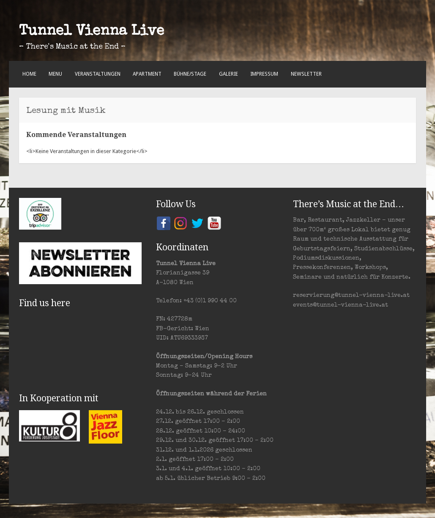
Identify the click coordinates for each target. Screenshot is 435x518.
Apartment (147, 74)
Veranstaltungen (97, 74)
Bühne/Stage (190, 74)
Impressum (264, 74)
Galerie (228, 74)
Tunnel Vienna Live (91, 32)
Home (29, 74)
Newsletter (306, 74)
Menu (55, 74)
